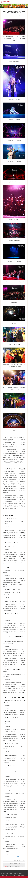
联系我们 (23, 876)
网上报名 (13, 876)
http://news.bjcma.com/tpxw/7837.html (13, 856)
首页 (4, 876)
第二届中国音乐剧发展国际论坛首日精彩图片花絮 (16, 863)
